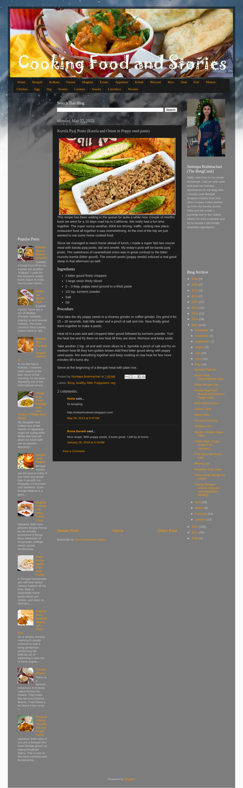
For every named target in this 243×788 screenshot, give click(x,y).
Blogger (129, 779)
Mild (89, 382)
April (198, 502)
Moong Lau (201, 463)
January (201, 519)
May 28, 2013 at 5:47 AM (83, 418)
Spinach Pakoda (205, 369)
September (202, 341)
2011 (195, 532)
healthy (80, 382)
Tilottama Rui (203, 426)
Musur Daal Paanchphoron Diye (209, 377)
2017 (195, 301)
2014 (195, 319)
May (198, 364)
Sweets (63, 89)
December (202, 330)
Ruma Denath (76, 431)
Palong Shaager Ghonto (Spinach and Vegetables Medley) (207, 490)
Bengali (37, 82)
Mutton (211, 82)
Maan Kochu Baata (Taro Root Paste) (40, 565)
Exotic (104, 82)
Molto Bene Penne (206, 403)
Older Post (167, 530)
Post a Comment (74, 451)
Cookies (79, 89)
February (201, 513)
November (202, 335)
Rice (171, 82)
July (198, 353)
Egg (37, 89)
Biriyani (155, 82)
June (198, 358)
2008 (195, 538)
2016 (195, 307)
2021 (195, 278)
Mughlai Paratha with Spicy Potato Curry (41, 511)
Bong (71, 382)
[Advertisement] (117, 494)
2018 (195, 296)
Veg (48, 89)
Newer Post (67, 530)
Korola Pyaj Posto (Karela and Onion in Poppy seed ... (209, 394)
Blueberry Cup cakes (208, 469)
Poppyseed (101, 382)
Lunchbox (114, 89)
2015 (195, 313)
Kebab (139, 82)
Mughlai (87, 82)
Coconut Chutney (205, 420)
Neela (71, 398)
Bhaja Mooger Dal (206, 384)
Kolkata (54, 82)
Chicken (22, 89)
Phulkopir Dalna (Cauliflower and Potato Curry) (41, 725)
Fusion (70, 82)
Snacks (96, 89)
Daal (184, 82)
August (200, 347)
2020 (195, 284)
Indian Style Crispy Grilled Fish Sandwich (206, 445)
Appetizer (121, 82)
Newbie (133, 89)
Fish (196, 82)
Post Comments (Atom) (90, 539)
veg (113, 382)
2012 (195, 526)
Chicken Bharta (41, 671)
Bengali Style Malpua (40, 458)
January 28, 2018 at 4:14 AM (85, 442)
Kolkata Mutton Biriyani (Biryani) (41, 253)
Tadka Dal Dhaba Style (40, 296)
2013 (195, 325)
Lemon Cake (202, 409)
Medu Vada (201, 414)
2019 (195, 290)
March (199, 507)
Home (21, 82)
